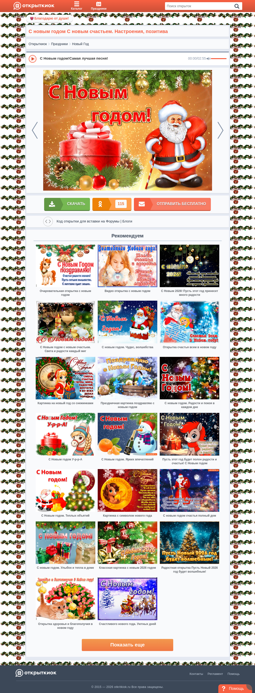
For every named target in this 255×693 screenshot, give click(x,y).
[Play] (32, 59)
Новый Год (80, 44)
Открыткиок (38, 44)
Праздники (59, 44)
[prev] (35, 130)
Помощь (233, 674)
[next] (220, 130)
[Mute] (208, 58)
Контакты (196, 674)
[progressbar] (219, 59)
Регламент (215, 674)
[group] (127, 58)
